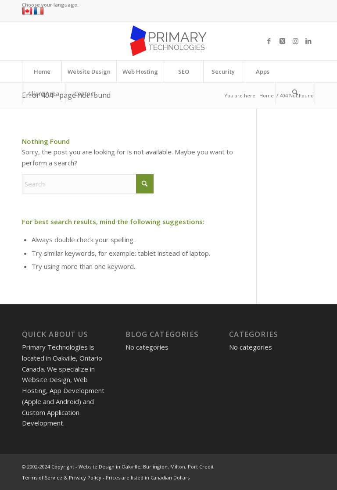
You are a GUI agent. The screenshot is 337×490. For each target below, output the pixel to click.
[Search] (295, 93)
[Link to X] (282, 40)
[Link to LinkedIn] (308, 40)
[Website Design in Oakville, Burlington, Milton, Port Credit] (168, 40)
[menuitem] (41, 71)
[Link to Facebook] (269, 40)
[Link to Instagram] (295, 40)
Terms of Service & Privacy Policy (61, 477)
